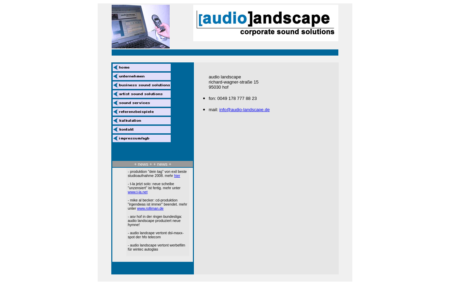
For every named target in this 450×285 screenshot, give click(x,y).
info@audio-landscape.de (244, 109)
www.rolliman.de (150, 208)
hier (177, 176)
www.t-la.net (137, 192)
